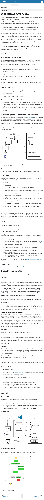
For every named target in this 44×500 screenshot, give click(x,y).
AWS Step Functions (17, 173)
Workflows (31, 117)
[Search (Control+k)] (42, 2)
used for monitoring (19, 372)
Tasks (36, 117)
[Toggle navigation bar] (2, 2)
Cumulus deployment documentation (31, 266)
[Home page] (2, 5)
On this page (4, 10)
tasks (14, 234)
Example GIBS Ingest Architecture (11, 164)
